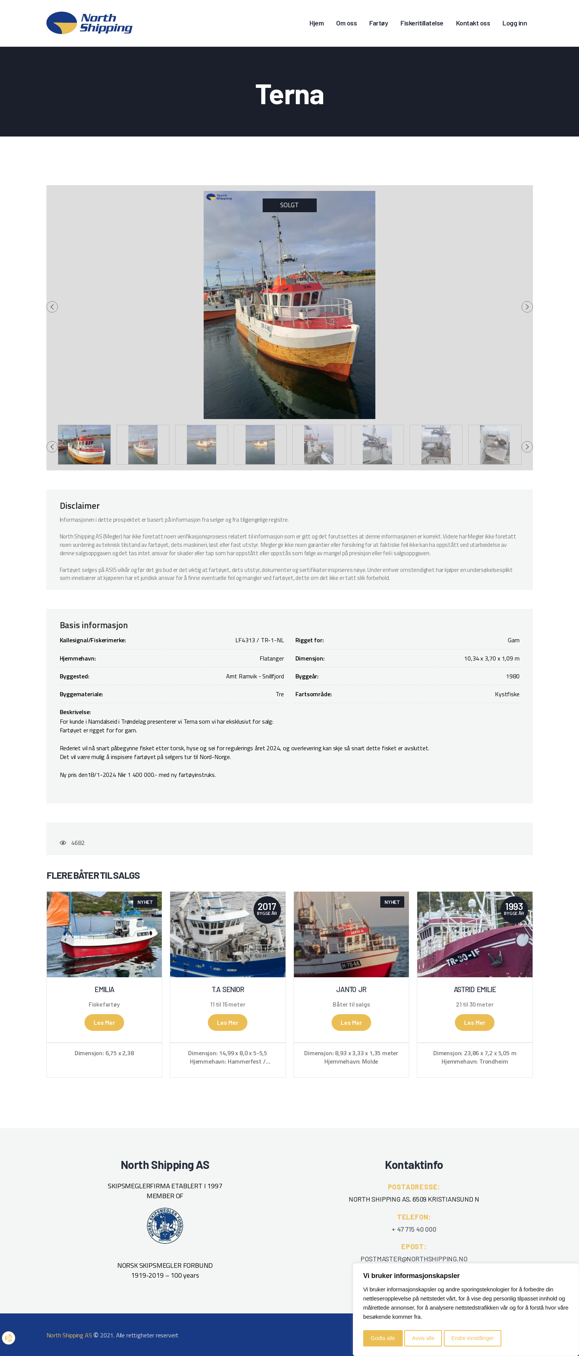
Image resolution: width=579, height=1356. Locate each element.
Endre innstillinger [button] (472, 1338)
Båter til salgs (351, 1004)
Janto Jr (351, 989)
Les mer (104, 1022)
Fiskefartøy (104, 1004)
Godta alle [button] (383, 1338)
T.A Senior (228, 989)
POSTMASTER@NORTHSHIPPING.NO (413, 1258)
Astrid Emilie (475, 989)
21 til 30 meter (474, 1004)
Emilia (104, 989)
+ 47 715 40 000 (414, 1229)
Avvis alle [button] (423, 1338)
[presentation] (52, 307)
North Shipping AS (69, 1335)
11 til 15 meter (227, 1004)
